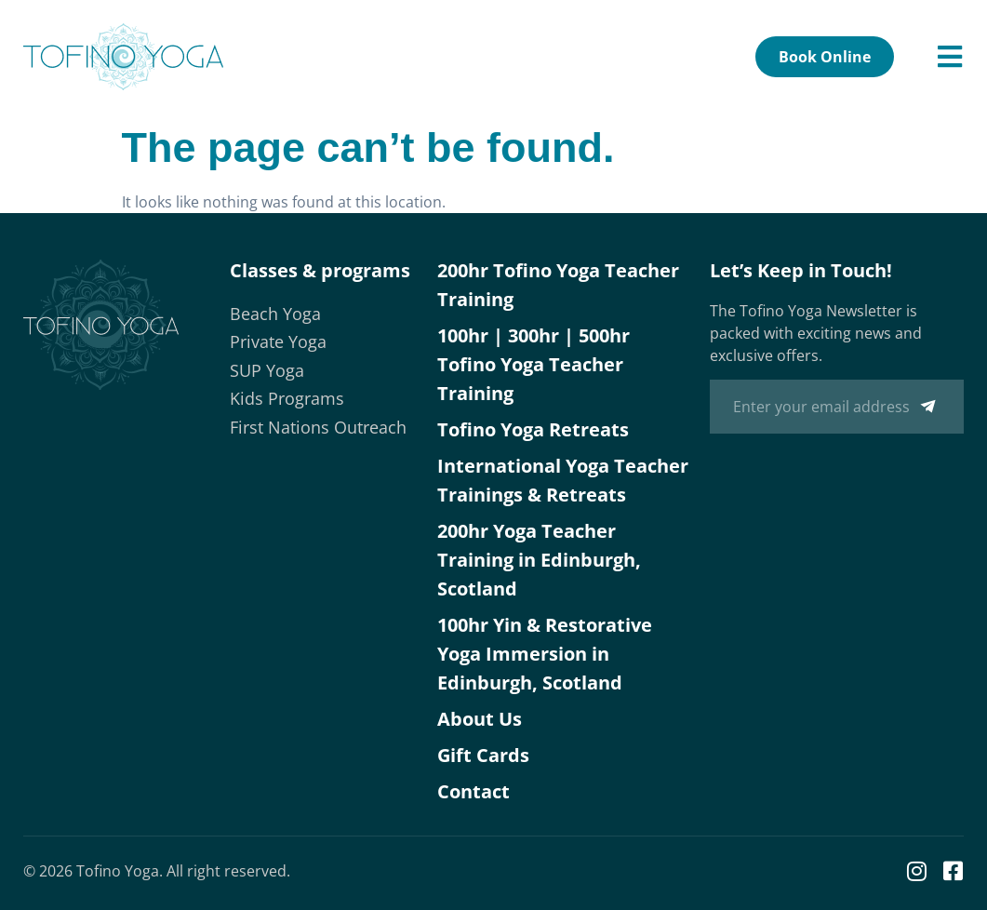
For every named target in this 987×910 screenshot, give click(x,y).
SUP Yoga (267, 370)
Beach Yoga (275, 313)
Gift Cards (483, 755)
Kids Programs (287, 398)
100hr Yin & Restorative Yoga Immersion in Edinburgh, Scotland (544, 653)
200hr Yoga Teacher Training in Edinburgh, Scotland (539, 559)
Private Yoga (278, 341)
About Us (479, 718)
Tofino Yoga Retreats (533, 429)
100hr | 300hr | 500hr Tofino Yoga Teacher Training (533, 364)
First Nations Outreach (318, 427)
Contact (473, 791)
